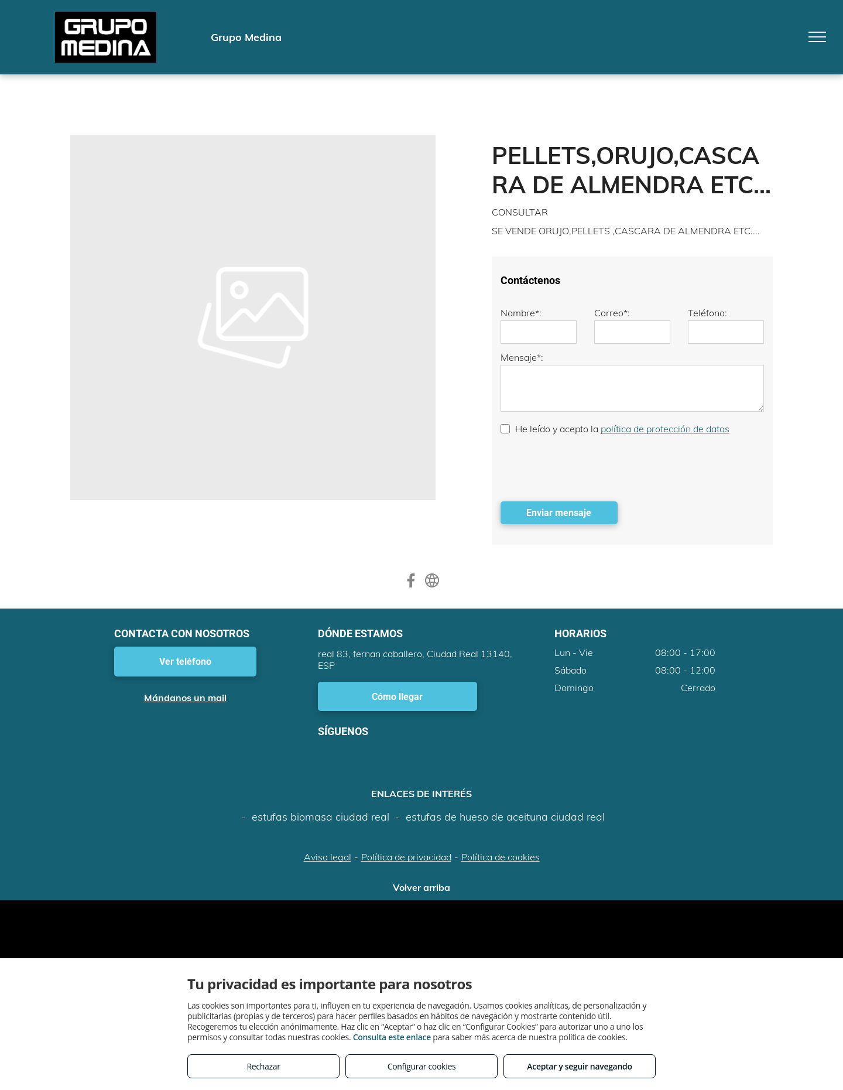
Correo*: (612, 313)
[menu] (817, 37)
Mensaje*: (522, 357)
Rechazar (263, 1066)
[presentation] (589, 467)
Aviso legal (327, 857)
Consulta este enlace (392, 1037)
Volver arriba (421, 887)
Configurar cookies (422, 1066)
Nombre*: (521, 313)
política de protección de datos (665, 429)
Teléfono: (707, 313)
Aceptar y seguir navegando (579, 1066)
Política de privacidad (406, 857)
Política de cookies (500, 857)
